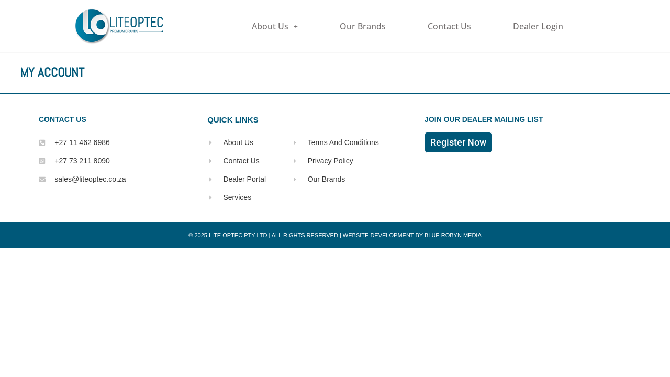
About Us (275, 26)
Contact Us (449, 26)
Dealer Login (538, 26)
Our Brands (363, 26)
